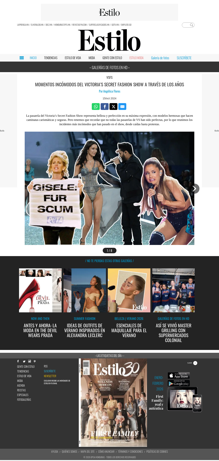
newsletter (50, 376)
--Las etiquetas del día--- (109, 355)
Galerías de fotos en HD (173, 318)
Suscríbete (50, 371)
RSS (45, 366)
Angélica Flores (111, 91)
